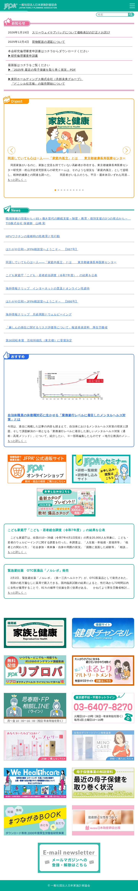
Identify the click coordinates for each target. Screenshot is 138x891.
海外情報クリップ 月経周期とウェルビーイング (39, 314)
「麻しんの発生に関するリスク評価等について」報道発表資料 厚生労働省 (57, 327)
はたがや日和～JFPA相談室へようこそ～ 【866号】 (42, 301)
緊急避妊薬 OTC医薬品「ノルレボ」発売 (38, 570)
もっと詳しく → (17, 179)
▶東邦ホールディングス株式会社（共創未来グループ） (45, 79)
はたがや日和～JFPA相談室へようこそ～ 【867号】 (42, 249)
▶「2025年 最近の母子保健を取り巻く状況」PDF (42, 69)
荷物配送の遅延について (48, 41)
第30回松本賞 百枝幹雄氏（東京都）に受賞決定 (39, 340)
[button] (11, 150)
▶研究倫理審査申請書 (23, 55)
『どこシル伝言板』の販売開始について (38, 83)
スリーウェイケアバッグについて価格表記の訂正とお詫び (71, 32)
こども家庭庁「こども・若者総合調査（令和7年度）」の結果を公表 (51, 275)
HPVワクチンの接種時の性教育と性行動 (33, 236)
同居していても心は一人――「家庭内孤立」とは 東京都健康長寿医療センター (67, 158)
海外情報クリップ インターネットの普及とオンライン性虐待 (48, 288)
